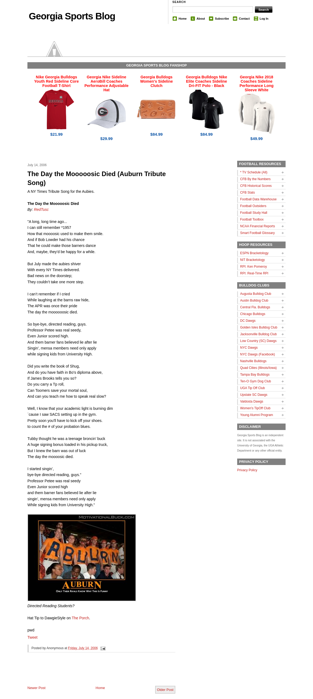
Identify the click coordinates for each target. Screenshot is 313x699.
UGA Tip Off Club (252, 388)
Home (183, 18)
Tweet (32, 637)
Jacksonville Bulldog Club (258, 334)
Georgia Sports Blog (72, 16)
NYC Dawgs (249, 348)
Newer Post (36, 688)
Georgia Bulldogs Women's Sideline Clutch (156, 81)
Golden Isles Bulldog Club (258, 327)
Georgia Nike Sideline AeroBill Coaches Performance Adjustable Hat (106, 83)
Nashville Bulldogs (253, 361)
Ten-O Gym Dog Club (255, 381)
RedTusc (41, 209)
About (201, 18)
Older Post (165, 690)
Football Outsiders (253, 206)
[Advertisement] (90, 673)
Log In (264, 18)
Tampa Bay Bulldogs (254, 374)
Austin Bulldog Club (254, 300)
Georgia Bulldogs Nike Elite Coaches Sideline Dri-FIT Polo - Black (206, 81)
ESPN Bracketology (254, 253)
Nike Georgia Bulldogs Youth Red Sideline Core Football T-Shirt (56, 81)
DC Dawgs (247, 321)
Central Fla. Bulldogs (255, 307)
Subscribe (222, 18)
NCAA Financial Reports (257, 226)
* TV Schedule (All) (253, 172)
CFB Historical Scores (256, 186)
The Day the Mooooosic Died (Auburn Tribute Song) (96, 178)
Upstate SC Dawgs (253, 395)
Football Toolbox (252, 219)
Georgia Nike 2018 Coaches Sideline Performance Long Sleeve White (256, 83)
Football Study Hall (253, 213)
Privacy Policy (247, 470)
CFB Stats (247, 192)
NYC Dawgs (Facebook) (257, 354)
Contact (244, 18)
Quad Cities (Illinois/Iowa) (258, 368)
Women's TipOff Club (255, 408)
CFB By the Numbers (255, 179)
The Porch (80, 618)
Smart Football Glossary (257, 233)
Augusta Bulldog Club (255, 294)
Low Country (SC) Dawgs (258, 341)
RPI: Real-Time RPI (254, 273)
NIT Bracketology (252, 260)
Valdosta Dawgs (251, 401)
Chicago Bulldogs (252, 314)
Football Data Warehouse (258, 199)
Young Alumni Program (256, 415)
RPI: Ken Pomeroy (253, 266)
